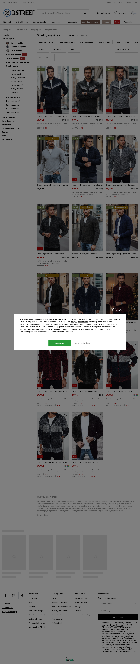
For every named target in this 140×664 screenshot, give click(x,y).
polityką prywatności (79, 322)
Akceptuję (59, 343)
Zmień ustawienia (82, 343)
